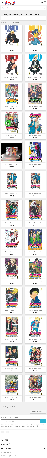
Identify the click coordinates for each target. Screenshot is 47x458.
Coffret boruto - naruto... (12, 164)
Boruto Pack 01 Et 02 (11, 135)
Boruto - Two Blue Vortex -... (12, 48)
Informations (6, 453)
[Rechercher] (23, 8)
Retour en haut (37, 412)
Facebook (2, 432)
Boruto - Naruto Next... (11, 106)
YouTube (7, 432)
